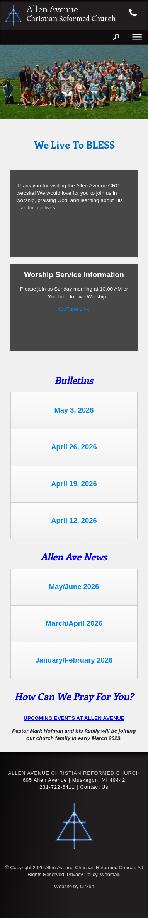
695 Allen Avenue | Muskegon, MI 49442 (74, 780)
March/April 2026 (74, 623)
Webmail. (110, 874)
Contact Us (94, 787)
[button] (137, 82)
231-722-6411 (57, 787)
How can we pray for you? (74, 696)
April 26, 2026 (74, 447)
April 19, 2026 (74, 484)
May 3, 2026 (74, 410)
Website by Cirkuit (74, 886)
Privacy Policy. (83, 874)
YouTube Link (73, 309)
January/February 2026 (73, 660)
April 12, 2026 (74, 520)
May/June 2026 (74, 586)
